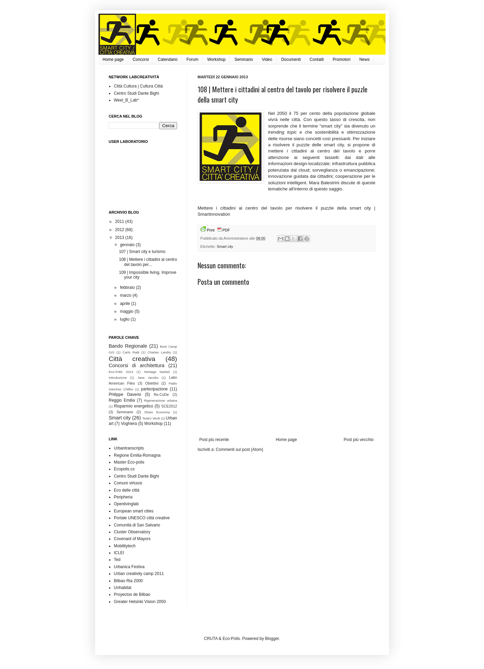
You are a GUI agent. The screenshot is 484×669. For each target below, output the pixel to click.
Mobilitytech (124, 546)
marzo (126, 295)
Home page (113, 59)
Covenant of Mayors (132, 538)
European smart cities (133, 511)
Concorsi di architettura (136, 365)
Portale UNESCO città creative (142, 518)
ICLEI (119, 552)
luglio (125, 319)
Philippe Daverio (125, 394)
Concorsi (141, 59)
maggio (127, 311)
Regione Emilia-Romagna (137, 455)
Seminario (243, 59)
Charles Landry (159, 352)
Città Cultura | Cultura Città (138, 86)
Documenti (290, 59)
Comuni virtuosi (128, 483)
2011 (120, 221)
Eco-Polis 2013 (121, 372)
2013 (120, 237)
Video (267, 59)
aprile (125, 303)
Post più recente (214, 439)
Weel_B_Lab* (126, 100)
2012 (120, 229)
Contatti (317, 59)
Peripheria (123, 497)
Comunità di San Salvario (137, 525)
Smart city (225, 246)
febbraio (128, 287)
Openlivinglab (126, 503)
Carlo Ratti (131, 352)
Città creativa (132, 358)
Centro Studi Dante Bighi (136, 93)
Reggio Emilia (122, 400)
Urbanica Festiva (129, 566)
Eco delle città (126, 490)
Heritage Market (157, 372)
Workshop (216, 59)
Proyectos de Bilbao (132, 594)
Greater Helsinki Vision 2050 (140, 601)
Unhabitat (122, 587)
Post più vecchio (359, 439)
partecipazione (154, 389)
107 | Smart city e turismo (142, 251)
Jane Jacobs (147, 377)
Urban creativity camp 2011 (139, 573)
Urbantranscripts (129, 448)
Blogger (272, 638)
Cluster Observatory (132, 532)
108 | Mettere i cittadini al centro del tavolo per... (148, 262)
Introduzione (118, 377)
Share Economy (157, 412)
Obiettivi (152, 383)
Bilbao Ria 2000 (128, 580)
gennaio (128, 244)
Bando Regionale (128, 346)
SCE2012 (169, 406)
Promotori (341, 59)
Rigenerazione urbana (160, 400)
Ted (117, 559)
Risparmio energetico (133, 406)
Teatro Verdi (151, 418)
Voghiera (129, 423)
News (364, 59)
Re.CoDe (161, 394)
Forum (192, 59)
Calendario (167, 59)
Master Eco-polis (129, 462)
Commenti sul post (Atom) (239, 449)
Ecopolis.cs (124, 469)
